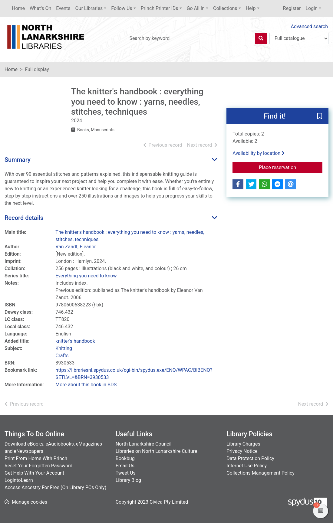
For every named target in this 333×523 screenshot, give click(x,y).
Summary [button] (18, 159)
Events (63, 8)
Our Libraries (89, 8)
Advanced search (309, 26)
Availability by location (258, 153)
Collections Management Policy (260, 473)
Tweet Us (126, 473)
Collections (225, 8)
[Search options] (298, 38)
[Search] (261, 38)
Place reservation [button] (290, 167)
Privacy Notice (241, 451)
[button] (319, 116)
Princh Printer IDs (159, 8)
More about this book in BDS (86, 384)
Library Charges (243, 444)
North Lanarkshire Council (144, 444)
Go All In (196, 8)
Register (292, 8)
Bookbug (125, 458)
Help (251, 8)
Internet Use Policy (246, 466)
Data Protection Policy (250, 458)
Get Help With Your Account (34, 473)
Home (18, 8)
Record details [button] (24, 217)
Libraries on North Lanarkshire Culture (156, 451)
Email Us (125, 466)
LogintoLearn (19, 480)
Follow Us (121, 8)
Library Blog (128, 480)
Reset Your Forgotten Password (38, 466)
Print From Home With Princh (36, 458)
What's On (40, 8)
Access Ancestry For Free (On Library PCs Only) (55, 487)
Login (311, 8)
